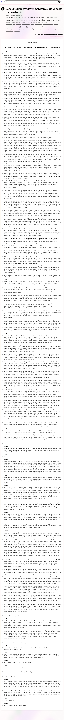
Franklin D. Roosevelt (48, 25)
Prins (22, 28)
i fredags (58, 28)
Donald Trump (9, 25)
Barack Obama (51, 28)
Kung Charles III (25, 25)
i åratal (8, 28)
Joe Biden (19, 25)
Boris (32, 25)
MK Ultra (56, 25)
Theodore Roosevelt (16, 28)
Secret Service (38, 25)
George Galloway (29, 28)
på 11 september (9, 30)
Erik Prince (17, 30)
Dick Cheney (36, 28)
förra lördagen (44, 28)
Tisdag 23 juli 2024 (16, 15)
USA (14, 25)
